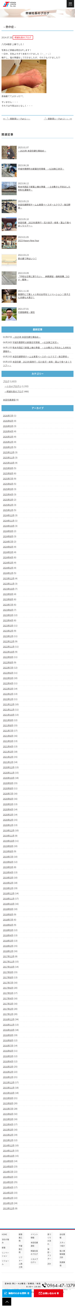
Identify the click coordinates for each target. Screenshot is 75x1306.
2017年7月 (8, 983)
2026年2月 (8, 442)
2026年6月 (8, 421)
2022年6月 (8, 673)
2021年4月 (8, 746)
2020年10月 (8, 778)
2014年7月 (8, 1172)
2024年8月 (8, 536)
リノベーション (5, 1254)
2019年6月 (8, 862)
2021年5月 (8, 741)
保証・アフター (49, 1254)
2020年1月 (8, 825)
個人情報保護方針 (62, 1254)
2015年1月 (8, 1140)
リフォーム (5, 1262)
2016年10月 (8, 1030)
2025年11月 (8, 458)
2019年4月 (8, 872)
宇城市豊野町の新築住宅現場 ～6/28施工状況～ (41, 169)
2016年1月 (8, 1077)
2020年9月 (8, 783)
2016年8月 (8, 1040)
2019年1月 (8, 888)
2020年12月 (8, 767)
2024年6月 (8, 547)
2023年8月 (8, 599)
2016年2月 (8, 1072)
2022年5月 (8, 678)
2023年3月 (8, 626)
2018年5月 (8, 930)
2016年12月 (8, 1019)
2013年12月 (8, 1208)
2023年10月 (8, 589)
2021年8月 (8, 725)
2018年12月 (8, 893)
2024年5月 (8, 552)
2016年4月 (8, 1061)
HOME (4, 1234)
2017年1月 (8, 1014)
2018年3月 (8, 941)
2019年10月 (8, 841)
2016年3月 (8, 1067)
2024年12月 (8, 515)
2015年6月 (8, 1114)
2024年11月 (8, 521)
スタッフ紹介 (62, 1244)
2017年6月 (8, 988)
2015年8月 (8, 1103)
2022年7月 (8, 668)
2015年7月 (8, 1109)
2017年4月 (8, 998)
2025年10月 (8, 463)
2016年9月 (8, 1035)
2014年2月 (8, 1198)
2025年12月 (8, 452)
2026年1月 (8, 447)
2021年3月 (8, 752)
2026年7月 (8, 416)
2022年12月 (8, 641)
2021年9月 (8, 720)
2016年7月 (8, 1046)
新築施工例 (20, 1237)
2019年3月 (8, 878)
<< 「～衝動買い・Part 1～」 (16, 119)
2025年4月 (8, 494)
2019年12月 (8, 830)
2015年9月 (8, 1098)
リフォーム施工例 (20, 1262)
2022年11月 (8, 647)
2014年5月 (8, 1182)
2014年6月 (8, 1177)
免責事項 (62, 1263)
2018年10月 (8, 904)
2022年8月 (8, 662)
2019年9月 (8, 846)
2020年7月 (8, 794)
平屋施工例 (20, 1249)
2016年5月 (8, 1056)
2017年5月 (8, 993)
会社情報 (62, 1236)
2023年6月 (8, 610)
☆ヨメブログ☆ (14, 386)
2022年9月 (8, 657)
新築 (3, 1248)
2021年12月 (8, 704)
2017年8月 (8, 977)
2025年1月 (8, 510)
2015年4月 (8, 1124)
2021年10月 (8, 715)
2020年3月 (8, 815)
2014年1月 (8, 1203)
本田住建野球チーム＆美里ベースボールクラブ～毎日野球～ (40, 357)
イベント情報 (34, 1236)
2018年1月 (8, 951)
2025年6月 (8, 484)
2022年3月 (8, 689)
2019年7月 (8, 857)
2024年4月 (8, 557)
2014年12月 (8, 1145)
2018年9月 (8, 909)
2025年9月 (8, 468)
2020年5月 (8, 804)
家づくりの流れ (49, 1239)
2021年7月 (8, 731)
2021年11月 (8, 710)
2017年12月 (8, 956)
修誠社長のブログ (15, 391)
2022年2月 (8, 694)
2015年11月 (8, 1088)
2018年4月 (8, 935)
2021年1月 (8, 762)
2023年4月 (8, 620)
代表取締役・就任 (26, 312)
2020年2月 (8, 820)
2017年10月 (8, 967)
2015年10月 (8, 1093)
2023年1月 (8, 636)
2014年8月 (8, 1166)
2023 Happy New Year (28, 240)
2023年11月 (8, 584)
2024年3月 (8, 563)
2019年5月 (8, 867)
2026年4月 (8, 431)
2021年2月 (8, 757)
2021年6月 (8, 736)
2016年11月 (8, 1025)
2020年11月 (8, 773)
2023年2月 (8, 631)
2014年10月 (8, 1156)
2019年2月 (8, 883)
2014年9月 (8, 1161)
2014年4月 (8, 1187)
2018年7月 (8, 920)
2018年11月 (8, 899)
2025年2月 (8, 505)
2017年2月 (8, 1009)
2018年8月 (8, 914)
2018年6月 (8, 925)
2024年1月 (8, 573)
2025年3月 (8, 500)
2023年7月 (8, 605)
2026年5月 (8, 426)
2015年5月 (8, 1119)
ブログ (6, 381)
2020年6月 (8, 799)
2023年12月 (8, 578)
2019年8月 (8, 851)
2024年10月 (8, 526)
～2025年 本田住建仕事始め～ (32, 151)
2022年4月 (8, 683)
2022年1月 (8, 699)
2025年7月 (8, 479)
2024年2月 (8, 568)
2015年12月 (8, 1082)
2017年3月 (8, 1004)
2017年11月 (8, 962)
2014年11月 (8, 1151)
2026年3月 (8, 437)
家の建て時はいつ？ (27, 259)
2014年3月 (8, 1193)
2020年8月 (8, 788)
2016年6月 (8, 1051)
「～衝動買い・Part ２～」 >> (58, 119)
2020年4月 (8, 809)
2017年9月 (8, 972)
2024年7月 (8, 542)
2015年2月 (8, 1135)
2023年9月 (8, 594)
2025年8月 (8, 473)
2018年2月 (8, 946)
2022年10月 (8, 652)
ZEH (49, 1264)
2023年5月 (8, 615)
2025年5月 (8, 489)
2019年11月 (8, 836)
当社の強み (5, 1241)
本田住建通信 (9, 400)
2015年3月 (8, 1130)
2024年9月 (8, 531)
